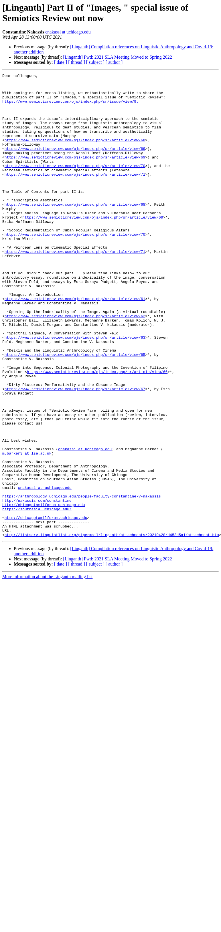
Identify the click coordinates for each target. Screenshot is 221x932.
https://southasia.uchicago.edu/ (37, 596)
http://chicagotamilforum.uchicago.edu (43, 591)
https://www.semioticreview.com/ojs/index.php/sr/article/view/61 (75, 344)
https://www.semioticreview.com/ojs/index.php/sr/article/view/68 (75, 153)
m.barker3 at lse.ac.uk (27, 529)
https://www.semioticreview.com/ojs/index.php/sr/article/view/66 (97, 431)
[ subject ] (95, 62)
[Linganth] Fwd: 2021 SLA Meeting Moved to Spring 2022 (117, 57)
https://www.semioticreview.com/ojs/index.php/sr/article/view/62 (75, 364)
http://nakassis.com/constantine (37, 586)
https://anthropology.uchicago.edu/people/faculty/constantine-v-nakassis (81, 581)
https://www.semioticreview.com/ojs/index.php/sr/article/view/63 (75, 390)
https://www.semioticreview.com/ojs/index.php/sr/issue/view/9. (70, 107)
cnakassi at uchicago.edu (68, 31)
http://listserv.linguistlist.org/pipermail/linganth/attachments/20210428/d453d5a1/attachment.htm (112, 627)
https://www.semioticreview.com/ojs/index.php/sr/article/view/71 (75, 194)
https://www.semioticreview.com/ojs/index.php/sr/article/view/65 (75, 411)
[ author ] (114, 62)
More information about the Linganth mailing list (47, 669)
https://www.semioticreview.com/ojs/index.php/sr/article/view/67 (75, 452)
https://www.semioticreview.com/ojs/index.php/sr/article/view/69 (75, 163)
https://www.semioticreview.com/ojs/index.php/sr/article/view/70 (75, 184)
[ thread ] (76, 62)
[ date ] (60, 62)
